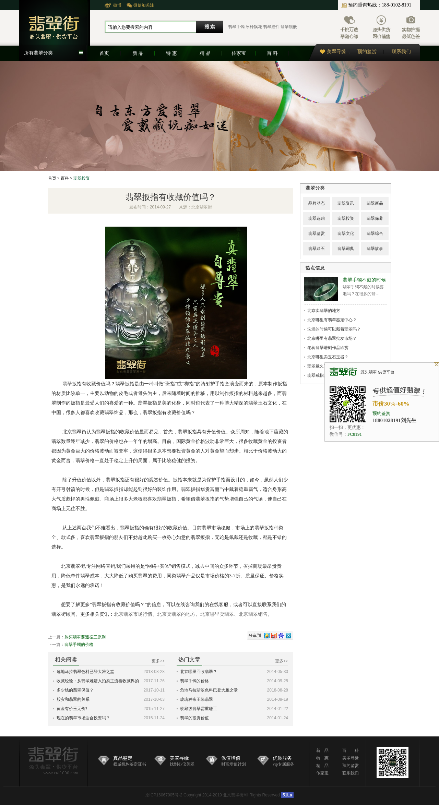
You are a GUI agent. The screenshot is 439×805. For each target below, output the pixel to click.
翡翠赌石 (316, 248)
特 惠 (171, 53)
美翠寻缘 (333, 51)
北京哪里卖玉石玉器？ (327, 357)
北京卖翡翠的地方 (176, 614)
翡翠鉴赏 (316, 233)
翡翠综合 (375, 233)
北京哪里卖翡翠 (217, 614)
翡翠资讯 (345, 203)
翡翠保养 (375, 218)
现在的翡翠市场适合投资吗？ (83, 718)
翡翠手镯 (236, 26)
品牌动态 (316, 203)
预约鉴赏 (367, 51)
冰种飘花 (254, 26)
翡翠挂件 (271, 26)
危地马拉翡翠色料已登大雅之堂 (85, 671)
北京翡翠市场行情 (133, 614)
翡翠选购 (316, 218)
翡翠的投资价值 (194, 718)
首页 (104, 53)
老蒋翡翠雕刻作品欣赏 (327, 347)
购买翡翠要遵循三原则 (85, 637)
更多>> (158, 661)
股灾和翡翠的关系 (73, 699)
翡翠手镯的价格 (78, 644)
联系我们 (401, 51)
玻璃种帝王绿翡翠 (196, 699)
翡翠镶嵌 (289, 26)
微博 (117, 5)
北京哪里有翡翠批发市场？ (332, 338)
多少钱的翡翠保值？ (75, 690)
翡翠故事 (375, 248)
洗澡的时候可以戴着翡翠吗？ (334, 329)
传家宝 (239, 53)
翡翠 (67, 383)
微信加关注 (143, 5)
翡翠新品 (375, 203)
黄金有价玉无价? (72, 708)
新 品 (137, 53)
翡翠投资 (81, 178)
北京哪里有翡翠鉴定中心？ (332, 319)
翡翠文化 (345, 233)
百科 (65, 178)
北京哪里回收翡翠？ (198, 671)
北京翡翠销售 (253, 614)
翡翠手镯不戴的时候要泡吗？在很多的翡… (364, 287)
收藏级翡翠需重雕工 (198, 708)
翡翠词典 (345, 248)
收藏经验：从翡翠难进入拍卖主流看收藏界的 (98, 680)
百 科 (272, 53)
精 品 (205, 53)
